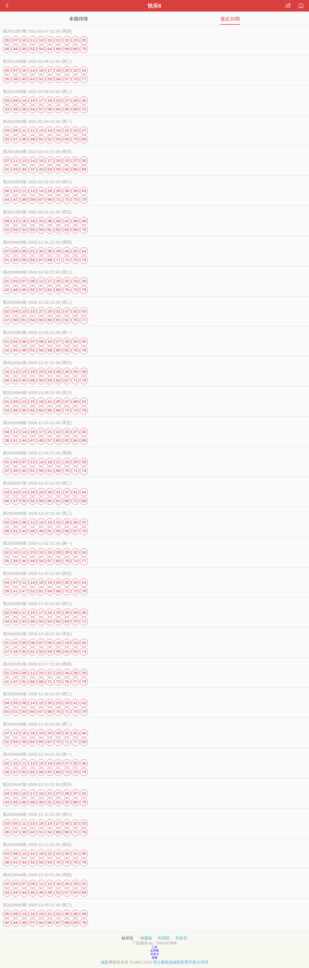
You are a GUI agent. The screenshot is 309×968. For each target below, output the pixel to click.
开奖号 (154, 954)
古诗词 (202, 962)
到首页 (181, 938)
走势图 (154, 950)
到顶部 (164, 938)
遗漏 (154, 957)
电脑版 (146, 938)
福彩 (105, 962)
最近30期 (230, 19)
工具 (154, 947)
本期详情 (78, 19)
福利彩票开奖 (184, 962)
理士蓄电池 (163, 962)
